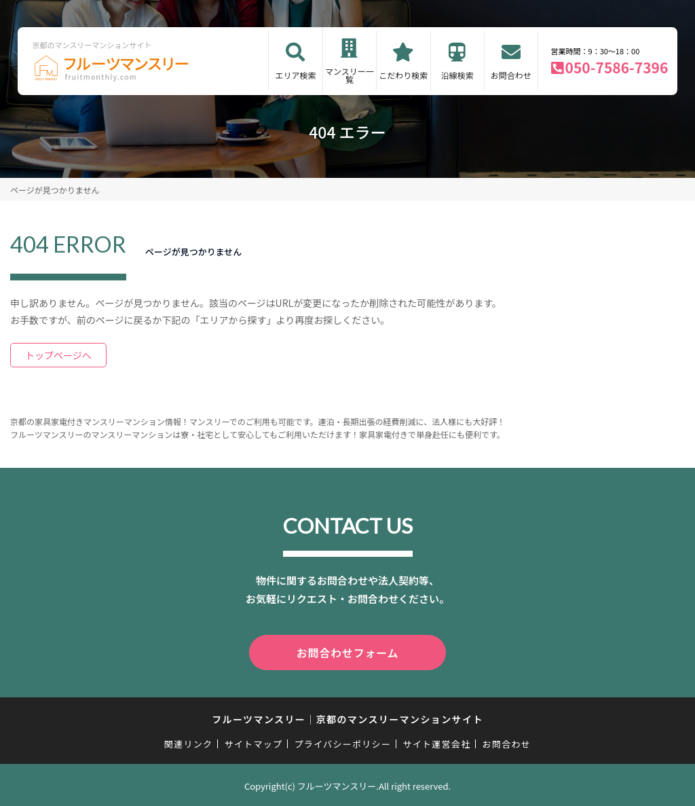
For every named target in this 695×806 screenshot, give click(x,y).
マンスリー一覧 (349, 75)
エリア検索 (295, 75)
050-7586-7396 (617, 67)
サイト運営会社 (436, 741)
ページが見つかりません (54, 190)
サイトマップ (254, 741)
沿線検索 (457, 75)
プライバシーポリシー (342, 741)
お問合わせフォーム (347, 651)
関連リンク (188, 741)
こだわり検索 (403, 75)
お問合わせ (511, 75)
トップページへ (58, 355)
